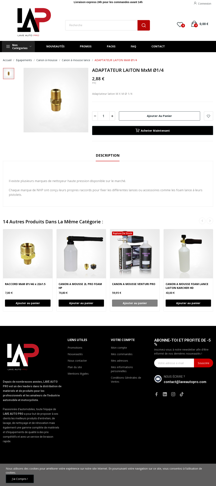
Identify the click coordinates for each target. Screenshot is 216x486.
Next (210, 221)
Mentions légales (78, 373)
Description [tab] (107, 155)
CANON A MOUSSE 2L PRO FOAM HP (80, 286)
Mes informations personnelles (122, 369)
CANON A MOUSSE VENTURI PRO (133, 284)
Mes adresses (119, 360)
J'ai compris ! (20, 479)
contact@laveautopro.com (185, 382)
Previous (202, 221)
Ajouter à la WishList (208, 116)
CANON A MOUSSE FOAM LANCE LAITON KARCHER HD (187, 286)
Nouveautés (75, 354)
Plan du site (75, 367)
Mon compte (119, 347)
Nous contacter (77, 360)
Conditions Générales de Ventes (126, 379)
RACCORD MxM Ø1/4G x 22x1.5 (25, 284)
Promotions (75, 347)
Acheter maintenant (152, 130)
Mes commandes (122, 354)
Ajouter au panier (159, 116)
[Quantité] (103, 116)
